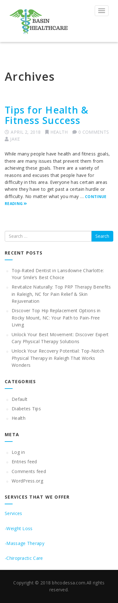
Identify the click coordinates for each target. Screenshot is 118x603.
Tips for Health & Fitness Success (46, 115)
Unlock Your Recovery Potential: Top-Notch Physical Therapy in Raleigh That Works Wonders (58, 358)
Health (59, 132)
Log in (18, 452)
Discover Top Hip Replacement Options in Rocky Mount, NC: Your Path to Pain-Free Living (56, 317)
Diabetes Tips (26, 409)
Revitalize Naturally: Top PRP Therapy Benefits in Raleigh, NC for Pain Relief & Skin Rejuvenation (61, 294)
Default (19, 399)
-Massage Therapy (24, 543)
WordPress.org (27, 481)
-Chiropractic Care (24, 558)
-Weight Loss (19, 528)
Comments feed (29, 471)
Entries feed (24, 462)
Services (13, 513)
